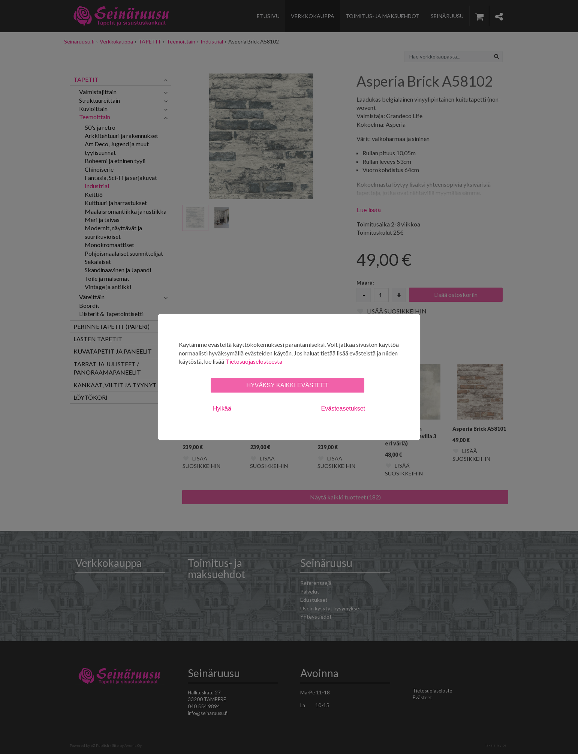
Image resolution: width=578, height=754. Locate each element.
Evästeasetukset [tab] (343, 408)
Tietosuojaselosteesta (253, 361)
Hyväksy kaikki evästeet (287, 385)
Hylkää (222, 408)
